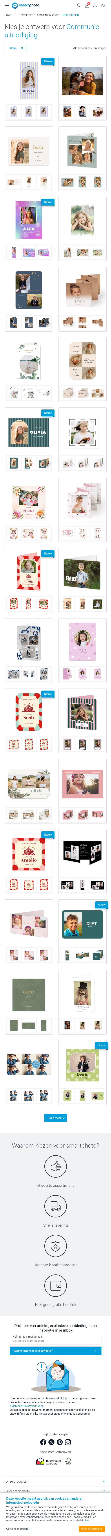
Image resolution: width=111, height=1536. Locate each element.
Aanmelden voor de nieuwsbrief (33, 1351)
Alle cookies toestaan (91, 1529)
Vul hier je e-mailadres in (28, 1336)
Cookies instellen (18, 1529)
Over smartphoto (18, 1491)
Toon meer (54, 1118)
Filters (13, 48)
